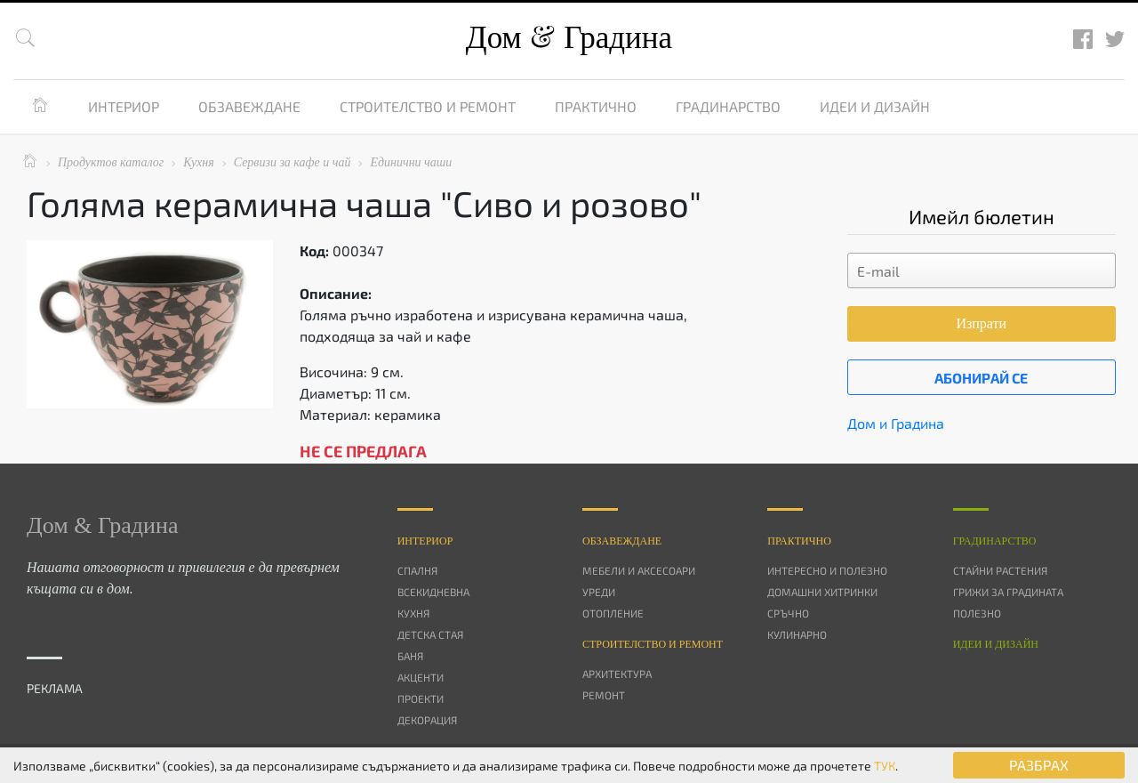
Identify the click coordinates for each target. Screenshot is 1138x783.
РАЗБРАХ (1039, 764)
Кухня (413, 613)
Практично (596, 106)
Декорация (427, 720)
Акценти (420, 677)
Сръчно (788, 613)
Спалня (417, 570)
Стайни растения (1000, 570)
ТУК (884, 765)
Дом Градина (569, 37)
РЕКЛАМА (55, 688)
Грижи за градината (1008, 591)
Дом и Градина (895, 423)
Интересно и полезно (827, 570)
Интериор (123, 106)
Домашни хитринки (822, 591)
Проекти (420, 698)
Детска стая (430, 634)
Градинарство (728, 106)
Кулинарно (797, 634)
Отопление (613, 613)
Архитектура (617, 673)
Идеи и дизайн (875, 106)
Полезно (977, 613)
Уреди (598, 591)
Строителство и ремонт (428, 106)
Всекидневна (433, 591)
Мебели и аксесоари (638, 570)
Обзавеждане (249, 106)
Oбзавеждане (621, 541)
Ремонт (603, 695)
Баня (410, 656)
